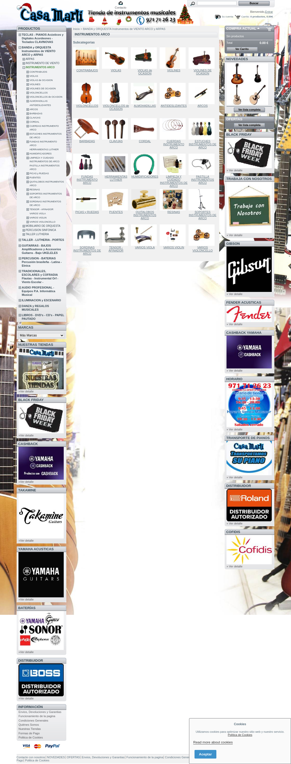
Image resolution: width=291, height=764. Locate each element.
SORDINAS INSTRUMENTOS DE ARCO (87, 250)
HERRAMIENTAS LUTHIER (44, 149)
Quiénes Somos (28, 724)
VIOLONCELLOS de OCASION (46, 97)
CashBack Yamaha (244, 333)
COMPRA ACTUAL (241, 28)
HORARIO (234, 379)
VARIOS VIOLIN (38, 217)
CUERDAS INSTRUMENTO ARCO (173, 144)
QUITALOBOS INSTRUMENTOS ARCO (144, 215)
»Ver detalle (26, 391)
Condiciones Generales (33, 720)
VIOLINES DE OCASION (43, 88)
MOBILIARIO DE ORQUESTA (43, 225)
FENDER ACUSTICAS (243, 302)
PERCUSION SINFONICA (41, 230)
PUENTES (35, 177)
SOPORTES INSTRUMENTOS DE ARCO (202, 215)
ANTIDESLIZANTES (40, 105)
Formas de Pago (29, 733)
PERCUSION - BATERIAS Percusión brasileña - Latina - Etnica (42, 262)
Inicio (76, 28)
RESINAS (35, 189)
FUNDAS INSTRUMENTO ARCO (87, 179)
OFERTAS (234, 119)
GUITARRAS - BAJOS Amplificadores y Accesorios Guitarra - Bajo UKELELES (41, 249)
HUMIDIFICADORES (41, 153)
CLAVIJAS (35, 117)
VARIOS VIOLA (38, 213)
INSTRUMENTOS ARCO (40, 67)
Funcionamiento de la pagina (36, 716)
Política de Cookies (240, 734)
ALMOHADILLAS (39, 101)
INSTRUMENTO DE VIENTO (43, 63)
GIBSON (233, 244)
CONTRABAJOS (38, 72)
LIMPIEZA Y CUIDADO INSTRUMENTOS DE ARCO (173, 181)
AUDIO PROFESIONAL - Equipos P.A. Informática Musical (38, 291)
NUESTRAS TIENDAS (35, 345)
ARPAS (30, 59)
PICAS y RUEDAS (39, 173)
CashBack (28, 444)
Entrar (269, 11)
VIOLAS (34, 76)
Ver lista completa (249, 109)
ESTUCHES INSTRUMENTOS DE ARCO (202, 144)
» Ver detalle (234, 170)
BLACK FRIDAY (31, 400)
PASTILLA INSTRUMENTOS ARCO (202, 179)
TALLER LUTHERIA (37, 234)
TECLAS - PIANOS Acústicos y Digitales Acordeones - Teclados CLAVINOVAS (42, 38)
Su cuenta (227, 16)
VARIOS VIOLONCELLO (42, 222)
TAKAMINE (27, 490)
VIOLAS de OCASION (41, 80)
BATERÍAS (26, 608)
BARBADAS (36, 113)
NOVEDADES (237, 59)
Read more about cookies (213, 742)
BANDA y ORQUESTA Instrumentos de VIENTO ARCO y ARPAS (38, 51)
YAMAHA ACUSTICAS (36, 549)
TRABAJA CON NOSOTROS (249, 179)
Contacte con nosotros (31, 757)
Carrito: (245, 16)
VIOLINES (35, 84)
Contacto (120, 7)
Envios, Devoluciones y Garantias (39, 711)
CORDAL (35, 122)
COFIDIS (233, 532)
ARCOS (34, 109)
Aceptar (205, 754)
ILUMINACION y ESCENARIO (41, 300)
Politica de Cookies (30, 737)
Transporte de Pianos (248, 438)
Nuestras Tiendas (29, 728)
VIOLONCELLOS (39, 92)
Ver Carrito (242, 49)
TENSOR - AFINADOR (42, 209)
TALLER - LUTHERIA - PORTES (43, 239)
